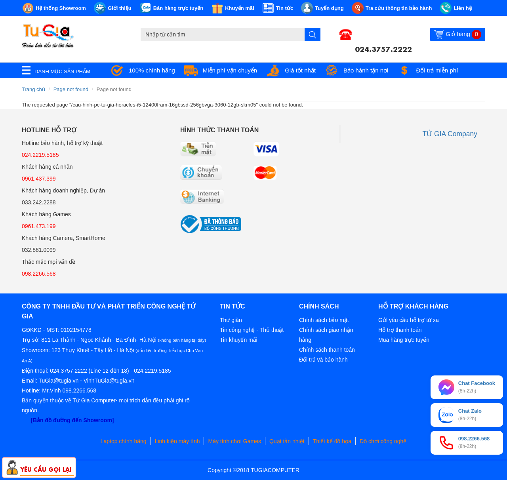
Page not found (70, 89)
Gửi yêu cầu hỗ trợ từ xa (408, 320)
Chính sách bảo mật (324, 320)
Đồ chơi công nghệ (383, 441)
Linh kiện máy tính (177, 441)
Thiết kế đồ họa (332, 441)
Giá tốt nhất (300, 70)
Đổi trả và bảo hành (323, 359)
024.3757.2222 (383, 48)
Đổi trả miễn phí (437, 70)
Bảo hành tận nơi (365, 70)
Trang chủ (33, 89)
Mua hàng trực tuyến (403, 340)
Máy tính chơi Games (234, 441)
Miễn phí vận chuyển (230, 70)
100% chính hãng (152, 70)
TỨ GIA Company (450, 134)
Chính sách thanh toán (327, 350)
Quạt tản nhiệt (287, 441)
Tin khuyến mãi (238, 340)
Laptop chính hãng (124, 441)
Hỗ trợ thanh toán (400, 330)
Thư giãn (231, 320)
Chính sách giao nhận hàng (326, 335)
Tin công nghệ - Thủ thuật (252, 330)
